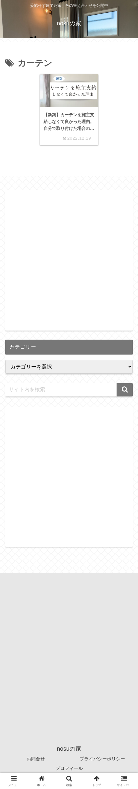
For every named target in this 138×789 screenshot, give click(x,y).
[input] (69, 389)
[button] (125, 389)
